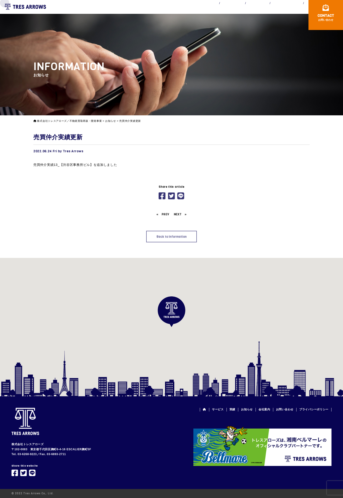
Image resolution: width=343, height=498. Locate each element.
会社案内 (264, 409)
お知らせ (247, 409)
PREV (165, 233)
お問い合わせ (285, 409)
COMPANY (270, 11)
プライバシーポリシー (313, 409)
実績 (232, 409)
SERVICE (169, 11)
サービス (218, 409)
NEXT (178, 233)
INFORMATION (233, 11)
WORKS (198, 11)
